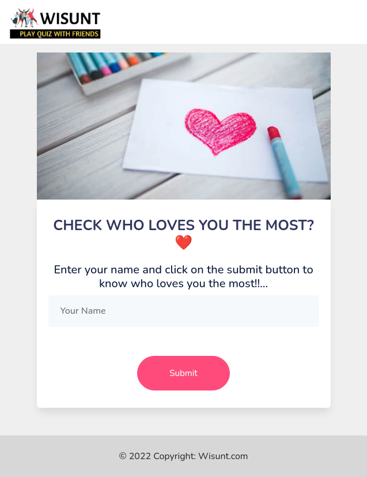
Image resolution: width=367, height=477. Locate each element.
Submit (183, 373)
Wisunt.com (223, 456)
